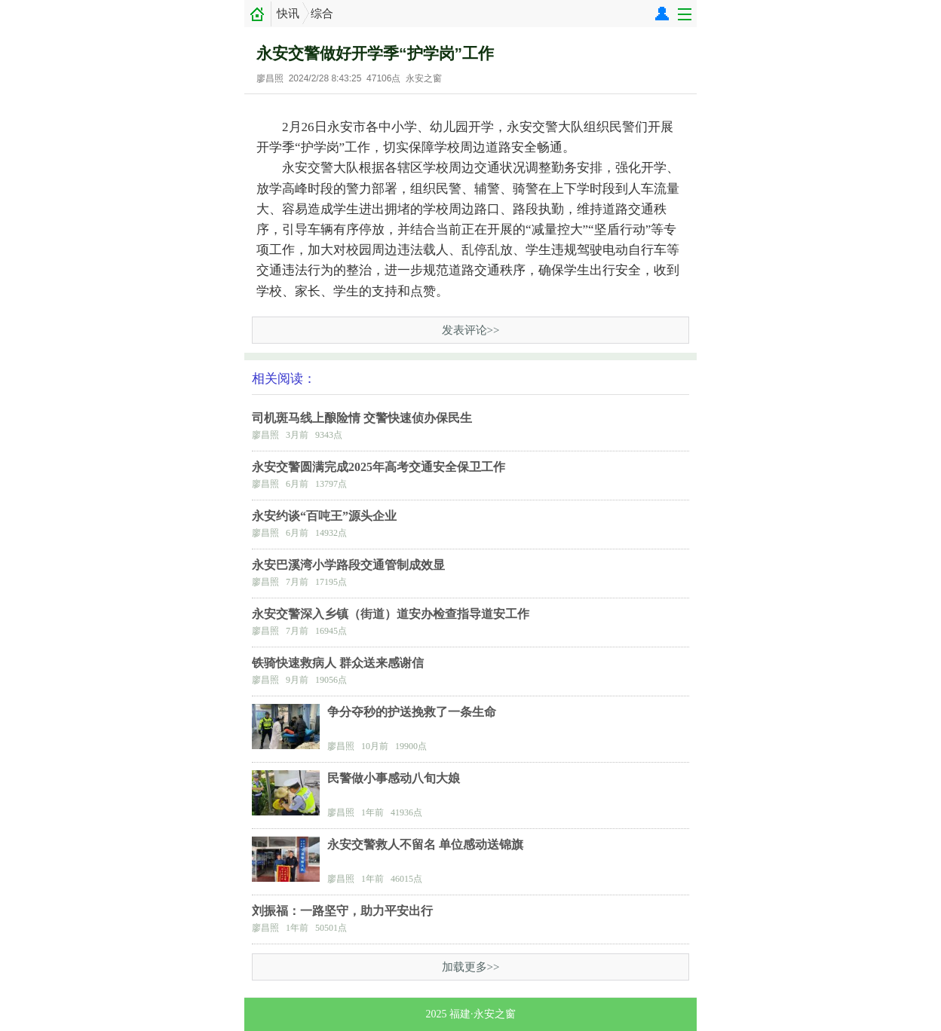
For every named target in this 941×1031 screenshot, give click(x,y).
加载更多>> (471, 967)
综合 (322, 14)
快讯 (288, 14)
